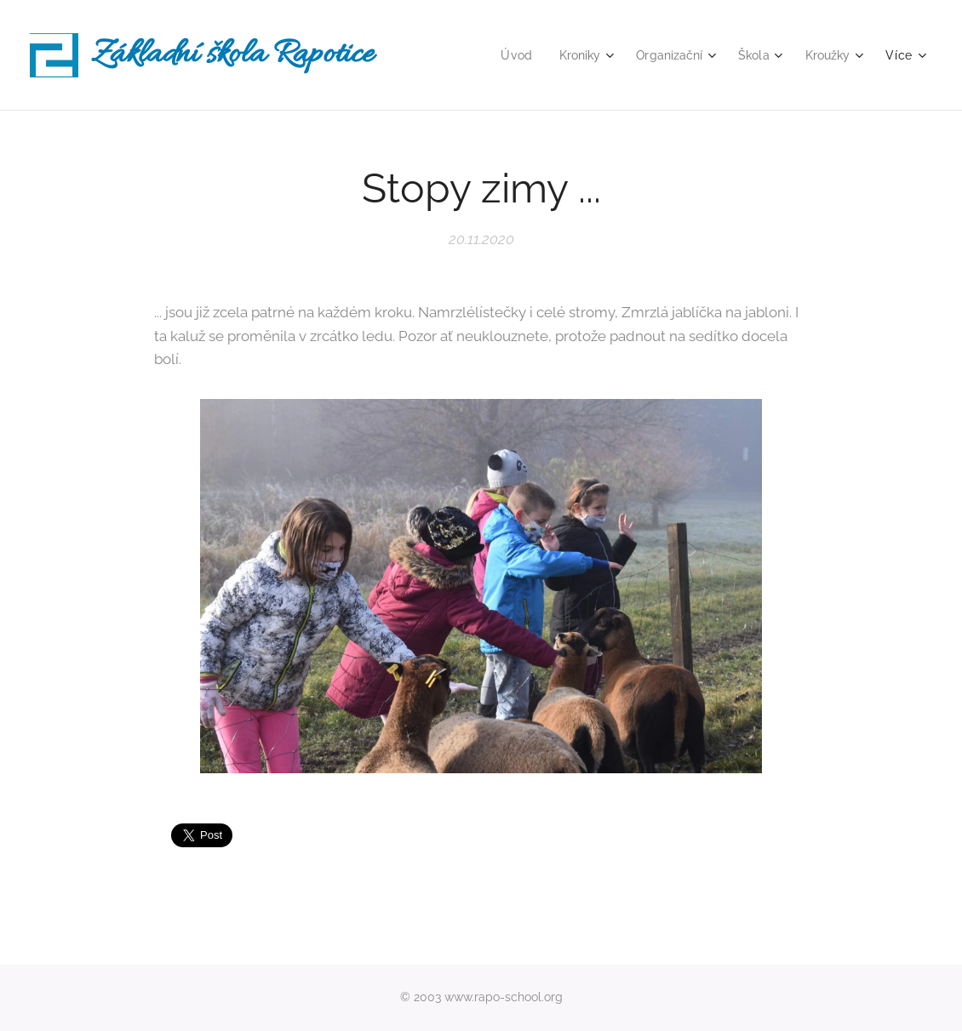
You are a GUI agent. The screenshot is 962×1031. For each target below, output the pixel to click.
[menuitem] (504, 55)
